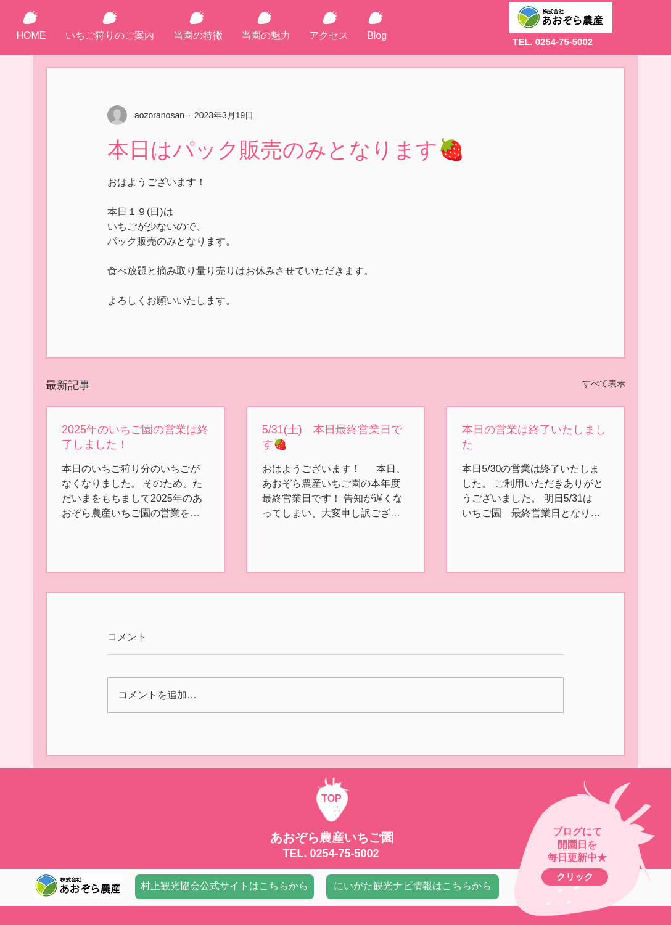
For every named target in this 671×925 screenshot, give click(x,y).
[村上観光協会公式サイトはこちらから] (224, 886)
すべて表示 (603, 383)
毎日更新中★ (577, 857)
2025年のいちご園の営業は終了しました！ (135, 436)
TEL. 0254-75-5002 (553, 41)
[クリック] (574, 877)
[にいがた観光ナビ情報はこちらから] (412, 886)
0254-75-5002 (344, 853)
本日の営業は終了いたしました (534, 436)
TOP (331, 798)
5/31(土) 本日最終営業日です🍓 (332, 436)
